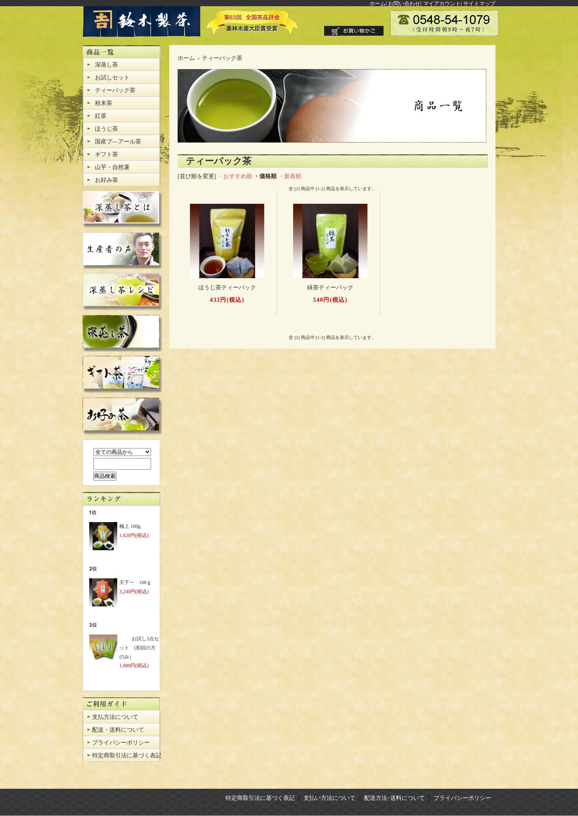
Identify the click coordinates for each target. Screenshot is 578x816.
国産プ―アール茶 (118, 141)
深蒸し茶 (106, 65)
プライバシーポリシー (121, 743)
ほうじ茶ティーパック (227, 287)
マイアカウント (442, 3)
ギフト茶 (106, 154)
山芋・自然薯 (112, 167)
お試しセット (112, 77)
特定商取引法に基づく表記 (126, 755)
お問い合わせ (404, 3)
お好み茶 (106, 180)
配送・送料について (118, 730)
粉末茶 (103, 103)
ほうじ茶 (106, 129)
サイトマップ (479, 3)
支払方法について (115, 717)
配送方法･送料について (394, 798)
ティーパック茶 (115, 90)
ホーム (378, 3)
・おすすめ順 (235, 176)
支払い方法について (329, 798)
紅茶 (101, 116)
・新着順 (289, 176)
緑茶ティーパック (330, 287)
